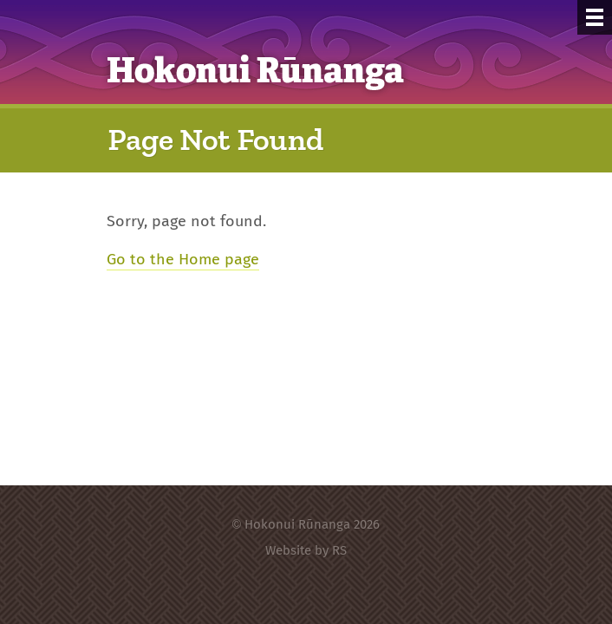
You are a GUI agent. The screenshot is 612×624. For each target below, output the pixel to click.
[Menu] (594, 17)
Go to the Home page (183, 259)
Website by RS (306, 550)
